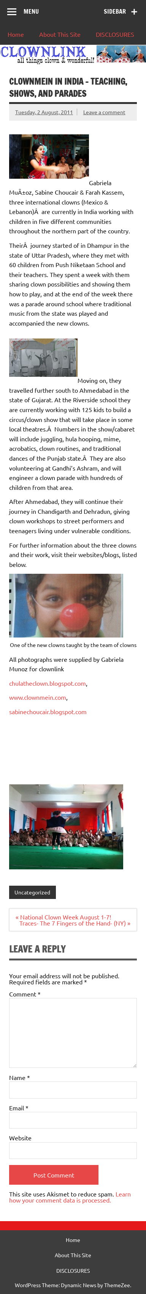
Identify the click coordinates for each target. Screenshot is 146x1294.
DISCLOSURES (115, 34)
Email (19, 1108)
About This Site (60, 34)
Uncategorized (32, 892)
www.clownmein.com (37, 697)
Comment (25, 994)
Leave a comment (104, 112)
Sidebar (115, 11)
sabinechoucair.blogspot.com (48, 711)
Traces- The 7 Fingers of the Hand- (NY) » (74, 923)
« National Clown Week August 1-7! (63, 917)
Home (16, 34)
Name (19, 1077)
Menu (31, 11)
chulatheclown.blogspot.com (47, 683)
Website (20, 1138)
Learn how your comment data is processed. (70, 1197)
